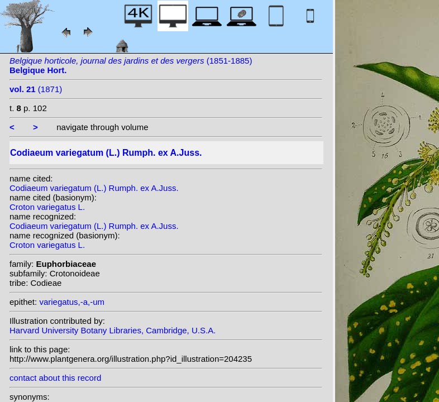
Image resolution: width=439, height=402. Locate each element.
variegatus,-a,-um (71, 302)
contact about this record (55, 377)
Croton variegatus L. (47, 207)
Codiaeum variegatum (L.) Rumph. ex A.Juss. (94, 188)
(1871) (35, 89)
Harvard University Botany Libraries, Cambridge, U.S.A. (112, 330)
